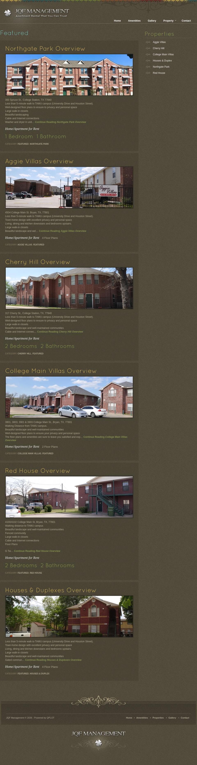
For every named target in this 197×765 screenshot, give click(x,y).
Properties (158, 717)
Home (117, 20)
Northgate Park (39, 144)
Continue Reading (60, 122)
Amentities (134, 20)
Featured (23, 144)
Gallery (152, 20)
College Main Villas (29, 453)
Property (170, 20)
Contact (186, 20)
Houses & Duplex (39, 674)
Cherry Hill (24, 353)
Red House (36, 573)
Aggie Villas (25, 245)
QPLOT (50, 717)
